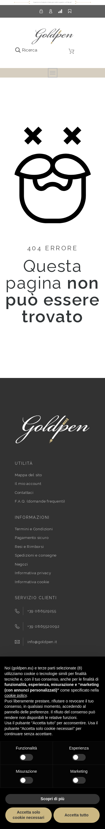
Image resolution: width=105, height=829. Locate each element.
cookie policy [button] (15, 695)
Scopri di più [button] (52, 799)
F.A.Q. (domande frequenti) (40, 501)
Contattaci (24, 493)
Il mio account (28, 484)
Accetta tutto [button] (76, 815)
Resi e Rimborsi (29, 547)
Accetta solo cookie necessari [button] (28, 815)
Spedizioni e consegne (36, 555)
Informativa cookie (32, 582)
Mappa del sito (28, 475)
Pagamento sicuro (31, 538)
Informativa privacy (33, 573)
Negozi (21, 564)
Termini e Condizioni (34, 529)
